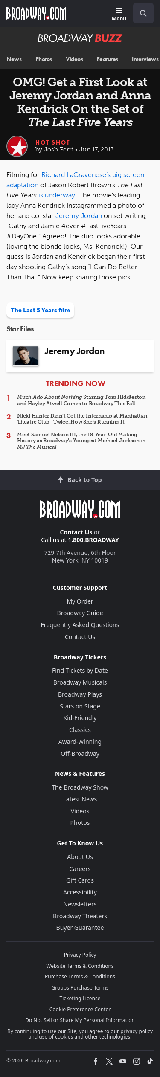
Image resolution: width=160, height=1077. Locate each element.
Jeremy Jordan (78, 216)
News (13, 59)
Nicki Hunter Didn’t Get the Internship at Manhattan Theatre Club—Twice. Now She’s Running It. (82, 419)
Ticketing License (80, 998)
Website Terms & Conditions (79, 966)
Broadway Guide (80, 613)
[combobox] (140, 13)
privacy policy (136, 1031)
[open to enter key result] (143, 13)
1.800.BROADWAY (93, 540)
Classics (80, 730)
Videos (74, 59)
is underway (56, 195)
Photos (43, 59)
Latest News (80, 799)
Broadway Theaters (80, 916)
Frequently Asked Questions (80, 625)
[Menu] (119, 15)
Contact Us (76, 532)
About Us (80, 857)
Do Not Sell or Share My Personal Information (80, 1020)
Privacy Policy (80, 954)
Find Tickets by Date (80, 670)
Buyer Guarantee (80, 927)
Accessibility (80, 892)
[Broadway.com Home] (36, 13)
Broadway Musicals (80, 682)
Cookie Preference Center (80, 1009)
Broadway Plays (80, 694)
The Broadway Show (80, 787)
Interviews (145, 59)
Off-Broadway (80, 753)
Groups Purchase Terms (80, 987)
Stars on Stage (80, 706)
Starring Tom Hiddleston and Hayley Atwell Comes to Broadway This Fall (81, 400)
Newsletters (80, 904)
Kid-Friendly (80, 718)
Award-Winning (80, 741)
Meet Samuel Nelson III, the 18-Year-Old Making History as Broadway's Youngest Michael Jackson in (81, 441)
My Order (80, 601)
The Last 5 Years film (40, 310)
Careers (79, 869)
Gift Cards (80, 880)
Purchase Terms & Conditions (80, 976)
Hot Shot (52, 142)
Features (107, 59)
